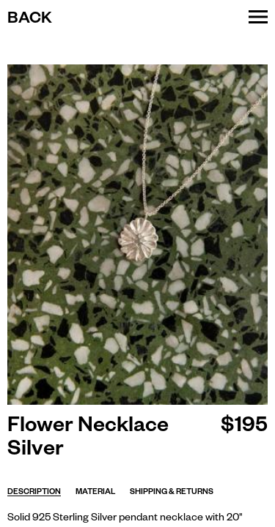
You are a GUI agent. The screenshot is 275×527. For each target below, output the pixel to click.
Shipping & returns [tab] (171, 492)
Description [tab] (34, 492)
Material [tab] (95, 492)
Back (29, 20)
